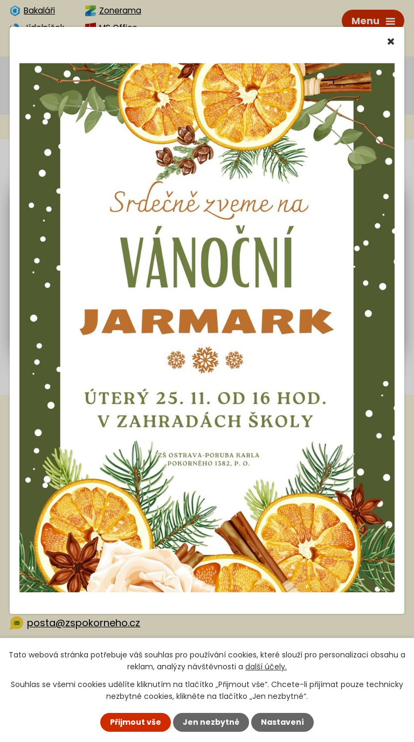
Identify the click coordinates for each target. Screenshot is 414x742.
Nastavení (282, 722)
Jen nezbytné (211, 722)
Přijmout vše (135, 722)
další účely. (266, 666)
